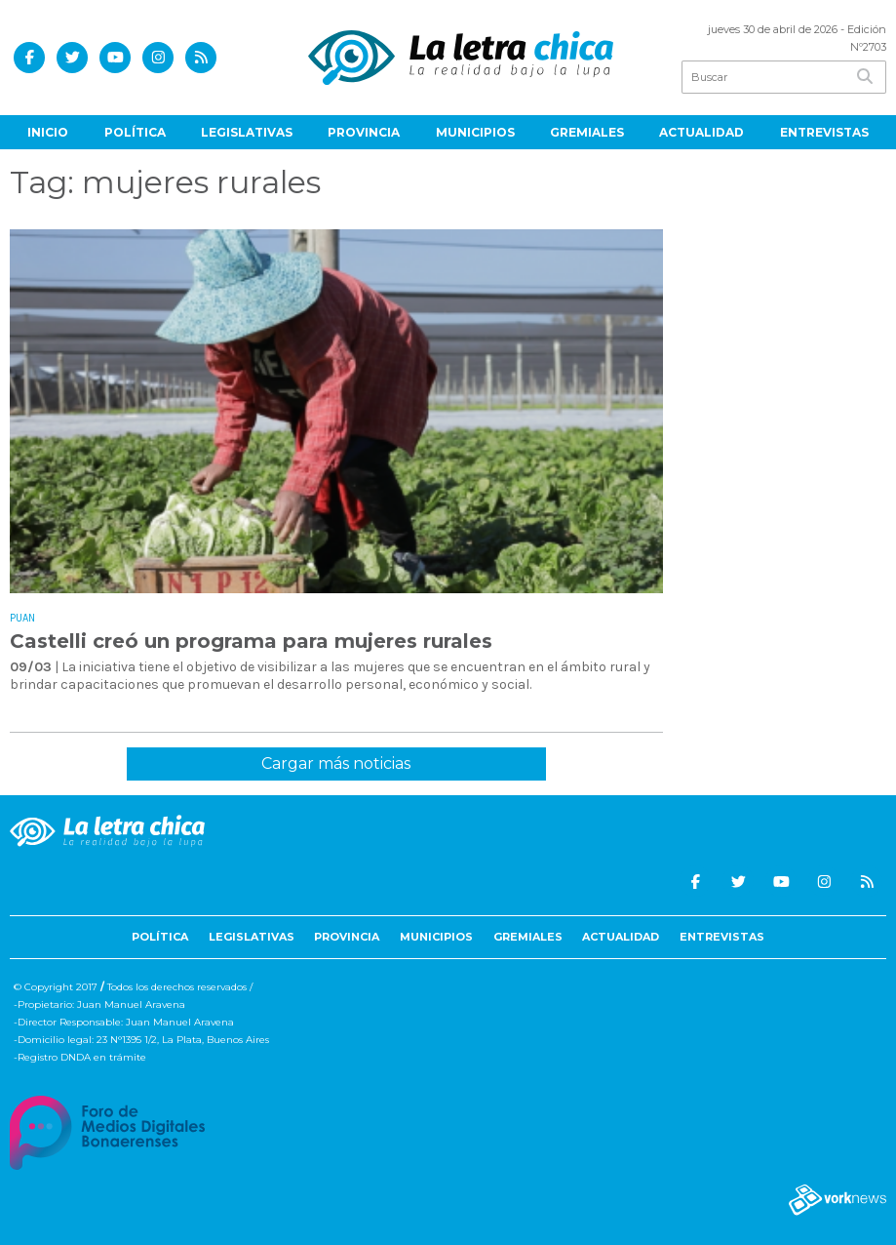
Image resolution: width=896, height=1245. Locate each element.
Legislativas (246, 132)
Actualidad (701, 132)
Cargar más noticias (335, 763)
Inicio (47, 132)
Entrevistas (824, 132)
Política (135, 132)
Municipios (475, 132)
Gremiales (587, 132)
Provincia (364, 132)
